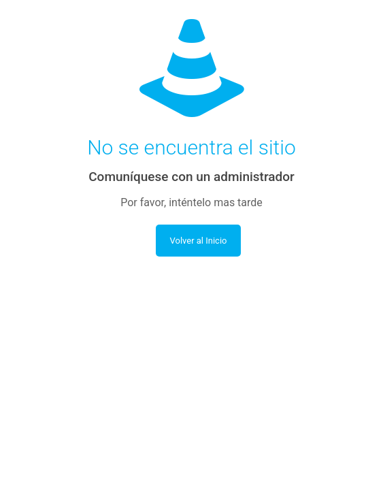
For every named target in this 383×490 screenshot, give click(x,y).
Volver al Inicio (198, 240)
